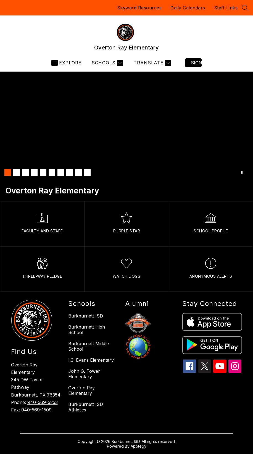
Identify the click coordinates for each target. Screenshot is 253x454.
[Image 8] (69, 172)
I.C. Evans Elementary (91, 360)
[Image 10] (87, 172)
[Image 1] (7, 172)
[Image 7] (60, 172)
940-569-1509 (36, 410)
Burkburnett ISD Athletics (85, 407)
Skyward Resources (139, 8)
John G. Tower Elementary (84, 373)
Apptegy (138, 446)
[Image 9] (78, 172)
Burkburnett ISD (85, 316)
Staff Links (226, 8)
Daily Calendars (187, 8)
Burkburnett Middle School (88, 346)
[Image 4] (34, 172)
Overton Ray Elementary (81, 390)
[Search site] (245, 7)
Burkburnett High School (86, 329)
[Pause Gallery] (242, 172)
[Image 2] (16, 172)
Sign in (196, 62)
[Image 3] (25, 172)
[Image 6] (52, 172)
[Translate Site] (151, 62)
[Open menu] (66, 62)
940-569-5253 (42, 402)
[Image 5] (43, 172)
